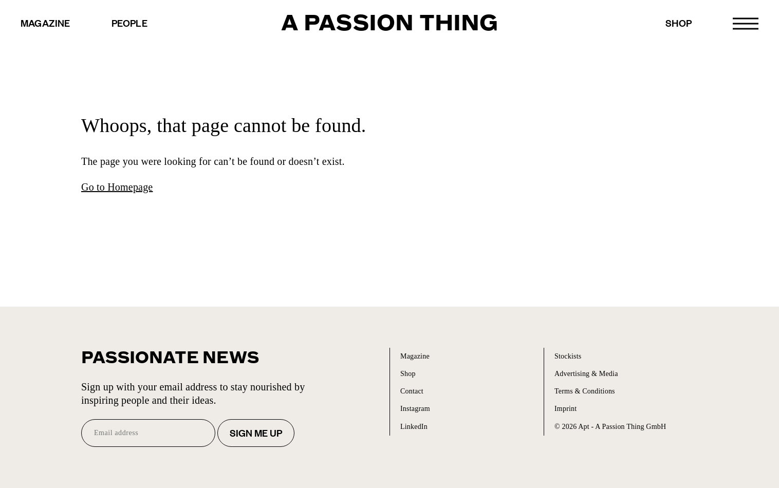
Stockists (567, 356)
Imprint (565, 408)
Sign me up (256, 433)
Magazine (45, 23)
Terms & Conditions (584, 391)
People (129, 23)
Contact (411, 391)
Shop (678, 23)
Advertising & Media (586, 374)
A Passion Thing (389, 23)
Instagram (415, 408)
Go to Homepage (117, 187)
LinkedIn (414, 426)
